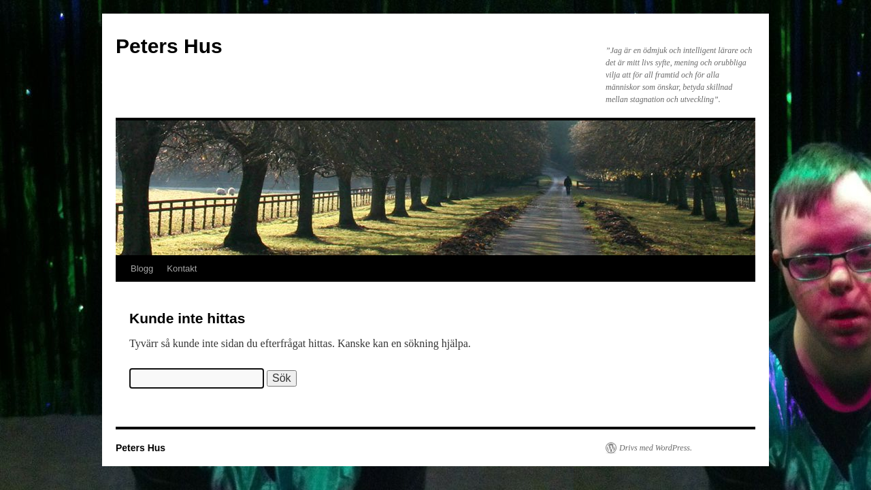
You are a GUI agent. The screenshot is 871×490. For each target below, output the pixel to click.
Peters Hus (169, 46)
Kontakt (182, 268)
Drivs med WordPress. (655, 448)
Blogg (142, 268)
